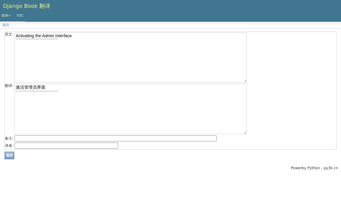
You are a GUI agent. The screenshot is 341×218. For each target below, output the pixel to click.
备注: (9, 138)
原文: (9, 34)
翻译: (9, 86)
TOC (19, 15)
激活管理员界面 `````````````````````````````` (131, 109)
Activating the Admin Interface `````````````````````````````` (131, 57)
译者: (9, 146)
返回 (5, 25)
